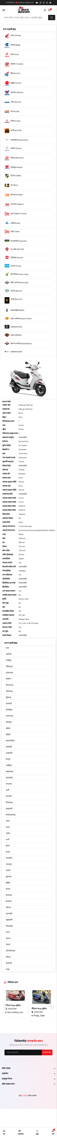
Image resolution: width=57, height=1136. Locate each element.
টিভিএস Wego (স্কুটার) (13, 1005)
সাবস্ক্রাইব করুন (47, 1052)
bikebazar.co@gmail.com (25, 3)
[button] (51, 1007)
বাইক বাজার (31, 1095)
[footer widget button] (28, 1068)
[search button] (51, 17)
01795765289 (9, 3)
